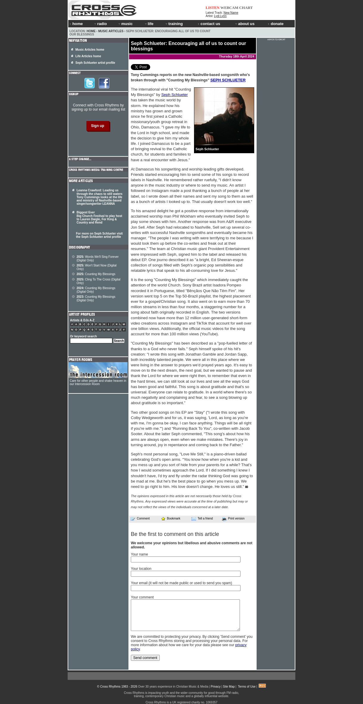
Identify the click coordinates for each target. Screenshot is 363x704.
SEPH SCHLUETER (228, 80)
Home (91, 31)
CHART (246, 7)
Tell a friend (202, 519)
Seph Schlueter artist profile (95, 62)
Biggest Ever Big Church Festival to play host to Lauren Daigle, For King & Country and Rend (99, 217)
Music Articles (110, 31)
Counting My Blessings (96, 274)
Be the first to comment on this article (175, 534)
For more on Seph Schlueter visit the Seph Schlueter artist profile (99, 235)
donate (275, 23)
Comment (140, 519)
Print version (233, 519)
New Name (231, 12)
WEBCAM (229, 7)
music (125, 23)
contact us (209, 23)
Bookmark (170, 518)
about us (245, 23)
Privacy (216, 686)
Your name (139, 554)
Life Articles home (88, 56)
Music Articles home (89, 49)
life (148, 23)
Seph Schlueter (174, 94)
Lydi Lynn (220, 16)
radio (100, 23)
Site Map (229, 686)
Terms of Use (246, 686)
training (174, 23)
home (76, 23)
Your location (141, 569)
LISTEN (213, 7)
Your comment (142, 597)
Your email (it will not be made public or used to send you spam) (181, 583)
